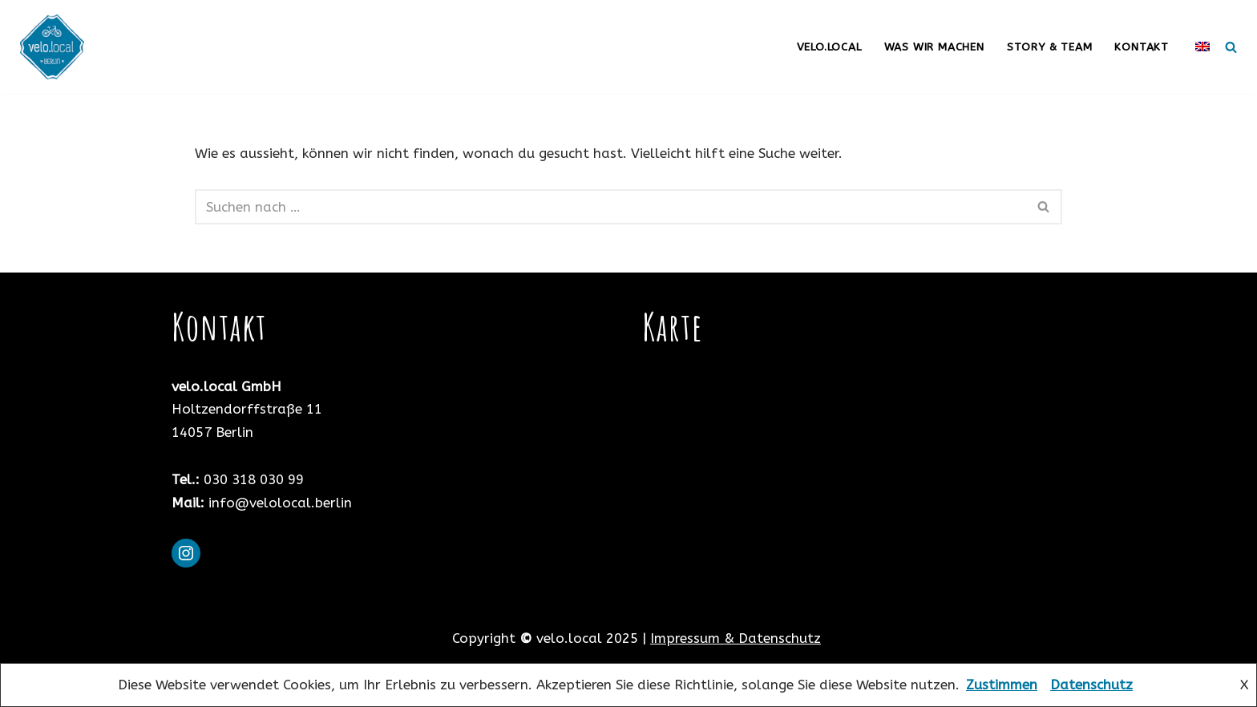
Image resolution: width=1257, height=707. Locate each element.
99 (296, 479)
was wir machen (934, 47)
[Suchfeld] (1231, 47)
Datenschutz (1091, 685)
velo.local (829, 47)
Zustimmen (1001, 685)
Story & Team (1050, 47)
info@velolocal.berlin (280, 503)
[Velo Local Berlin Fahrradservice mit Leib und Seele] (56, 46)
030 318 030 (244, 479)
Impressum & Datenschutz (735, 638)
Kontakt (1141, 47)
